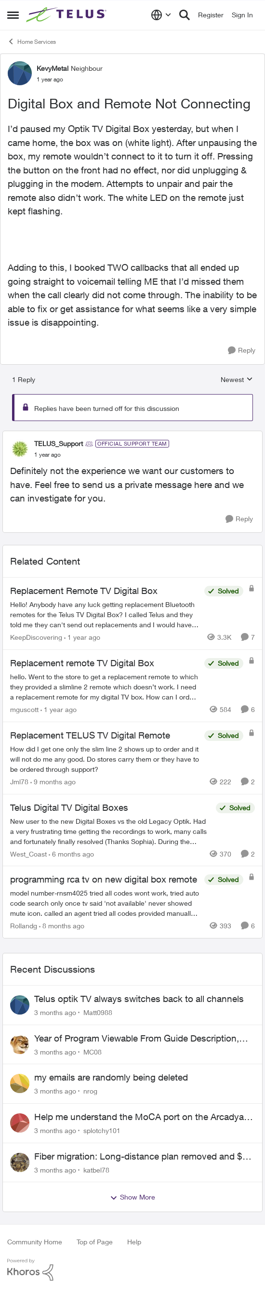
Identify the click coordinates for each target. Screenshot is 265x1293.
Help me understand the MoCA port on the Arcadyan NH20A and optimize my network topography (141, 1117)
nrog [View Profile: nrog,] (90, 1091)
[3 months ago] (55, 1012)
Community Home (34, 1242)
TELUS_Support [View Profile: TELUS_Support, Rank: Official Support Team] (58, 443)
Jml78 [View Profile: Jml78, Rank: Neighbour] (19, 782)
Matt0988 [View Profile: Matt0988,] (97, 1012)
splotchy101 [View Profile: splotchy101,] (101, 1130)
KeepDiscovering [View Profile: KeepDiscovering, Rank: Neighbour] (36, 637)
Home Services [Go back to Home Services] (31, 41)
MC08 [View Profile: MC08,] (92, 1051)
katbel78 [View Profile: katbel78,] (96, 1169)
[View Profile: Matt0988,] (19, 1005)
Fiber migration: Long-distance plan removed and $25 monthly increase (143, 1156)
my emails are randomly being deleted (111, 1077)
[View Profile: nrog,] (19, 1083)
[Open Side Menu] (13, 15)
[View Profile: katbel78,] (19, 1162)
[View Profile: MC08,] (19, 1044)
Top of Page (95, 1242)
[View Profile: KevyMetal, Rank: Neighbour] (20, 73)
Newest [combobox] (237, 379)
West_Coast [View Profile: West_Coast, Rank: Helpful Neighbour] (28, 853)
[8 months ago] (61, 926)
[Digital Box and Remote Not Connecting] (47, 454)
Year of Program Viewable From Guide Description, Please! (136, 1038)
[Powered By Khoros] (132, 1270)
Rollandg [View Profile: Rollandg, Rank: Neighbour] (23, 926)
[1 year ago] (82, 637)
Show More (132, 1197)
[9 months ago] (53, 782)
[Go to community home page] (67, 15)
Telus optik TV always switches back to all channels (139, 998)
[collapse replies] (132, 435)
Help (134, 1242)
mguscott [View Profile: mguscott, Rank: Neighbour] (24, 709)
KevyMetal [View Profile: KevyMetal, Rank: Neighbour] (52, 68)
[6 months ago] (71, 853)
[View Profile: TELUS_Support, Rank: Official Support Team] (19, 449)
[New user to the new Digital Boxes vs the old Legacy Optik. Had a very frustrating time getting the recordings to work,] (110, 831)
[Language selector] (161, 15)
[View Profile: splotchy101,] (19, 1123)
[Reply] (241, 350)
